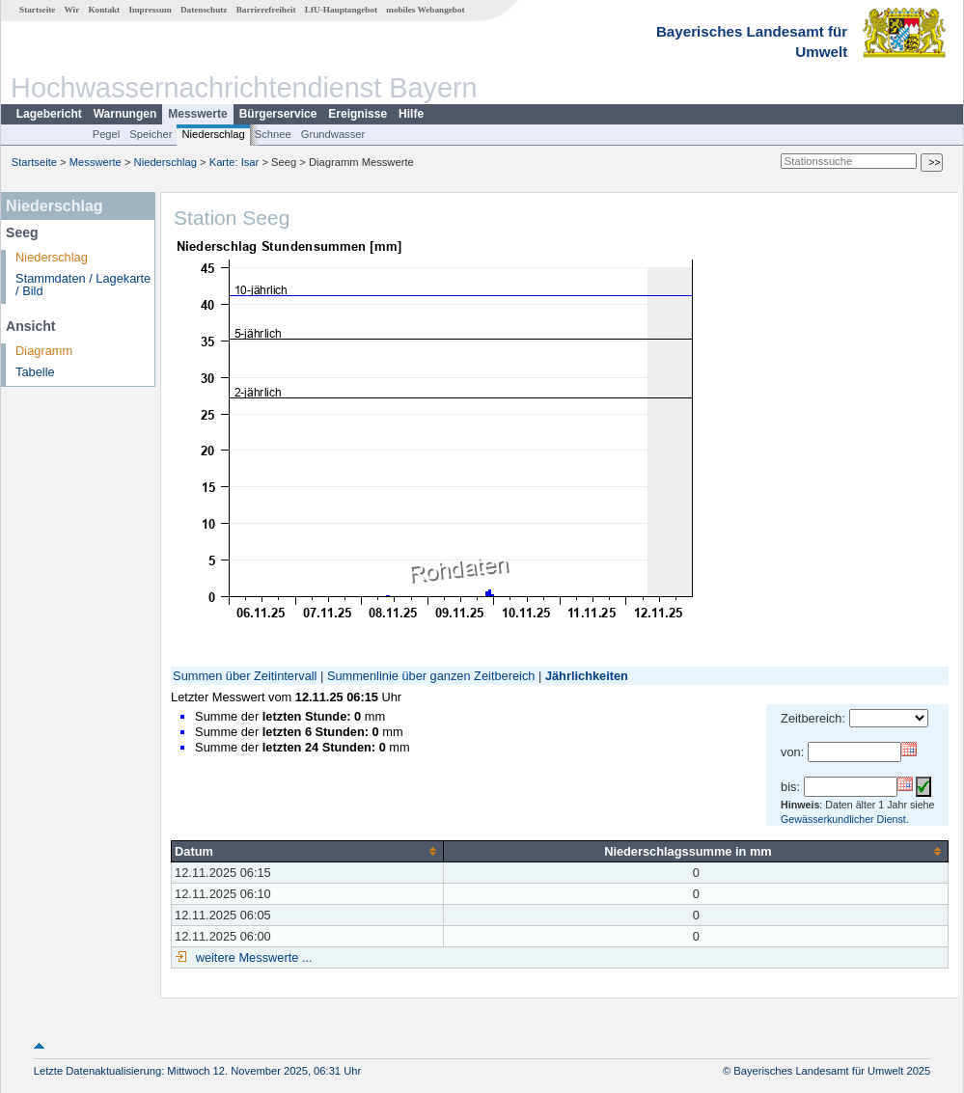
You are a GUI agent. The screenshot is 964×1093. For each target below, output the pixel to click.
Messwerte (197, 114)
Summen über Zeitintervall (245, 676)
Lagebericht (49, 114)
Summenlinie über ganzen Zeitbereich (431, 676)
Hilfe (411, 114)
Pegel (107, 134)
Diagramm (43, 350)
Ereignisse (357, 114)
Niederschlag (212, 134)
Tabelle (35, 372)
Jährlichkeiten (586, 676)
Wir (72, 9)
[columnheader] (308, 850)
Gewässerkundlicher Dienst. (845, 819)
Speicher (150, 134)
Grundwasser (333, 134)
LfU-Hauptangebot (341, 9)
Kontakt (104, 9)
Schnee (273, 134)
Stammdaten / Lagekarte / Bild (83, 284)
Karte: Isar (234, 162)
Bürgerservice (278, 114)
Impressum (149, 9)
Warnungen (125, 114)
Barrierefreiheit (266, 9)
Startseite (37, 9)
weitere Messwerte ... (252, 957)
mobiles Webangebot (425, 9)
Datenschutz (204, 9)
